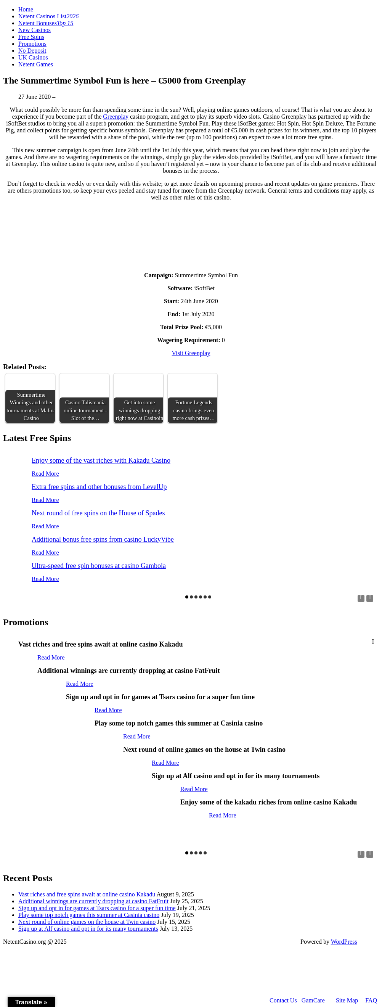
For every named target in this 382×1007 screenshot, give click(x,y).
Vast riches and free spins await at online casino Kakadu (86, 894)
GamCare (313, 1000)
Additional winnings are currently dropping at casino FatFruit (93, 901)
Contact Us (283, 1000)
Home (25, 9)
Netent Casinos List (48, 16)
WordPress (344, 941)
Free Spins (31, 37)
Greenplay (115, 116)
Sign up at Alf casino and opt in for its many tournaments (88, 928)
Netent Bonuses (45, 23)
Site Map (347, 1000)
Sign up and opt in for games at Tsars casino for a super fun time (97, 908)
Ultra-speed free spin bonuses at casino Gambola (99, 565)
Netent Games (35, 64)
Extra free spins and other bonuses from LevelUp (99, 487)
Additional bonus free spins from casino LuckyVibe (103, 539)
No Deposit (32, 50)
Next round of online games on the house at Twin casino (87, 922)
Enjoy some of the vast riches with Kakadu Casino (101, 460)
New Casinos (34, 30)
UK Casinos (33, 57)
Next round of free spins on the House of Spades (98, 513)
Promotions (32, 43)
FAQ (371, 1000)
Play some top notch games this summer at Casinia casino (88, 915)
